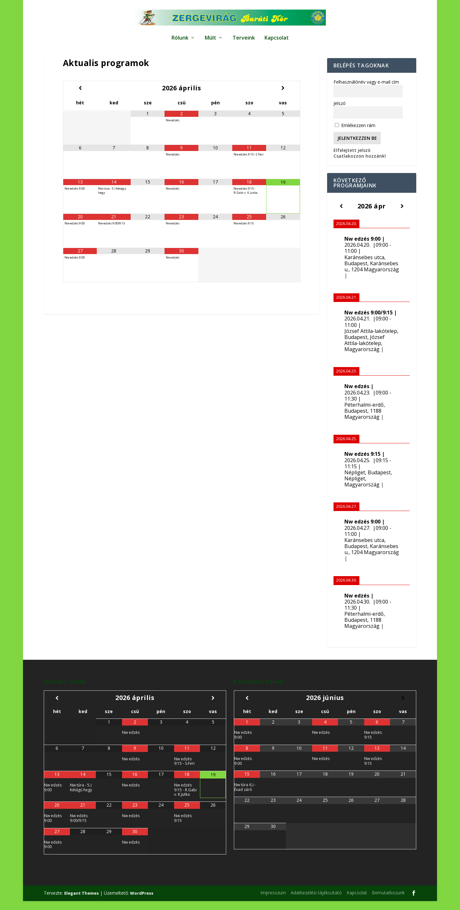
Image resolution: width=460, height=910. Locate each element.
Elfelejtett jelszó (352, 159)
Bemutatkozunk (388, 902)
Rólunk (180, 35)
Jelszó (340, 112)
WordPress (141, 902)
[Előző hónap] (80, 97)
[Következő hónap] (283, 97)
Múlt (210, 35)
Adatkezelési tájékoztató (316, 902)
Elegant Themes (81, 902)
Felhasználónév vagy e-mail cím (366, 91)
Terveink (244, 35)
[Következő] (402, 215)
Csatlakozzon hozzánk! (360, 165)
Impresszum (273, 902)
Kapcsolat (276, 35)
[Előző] (341, 215)
